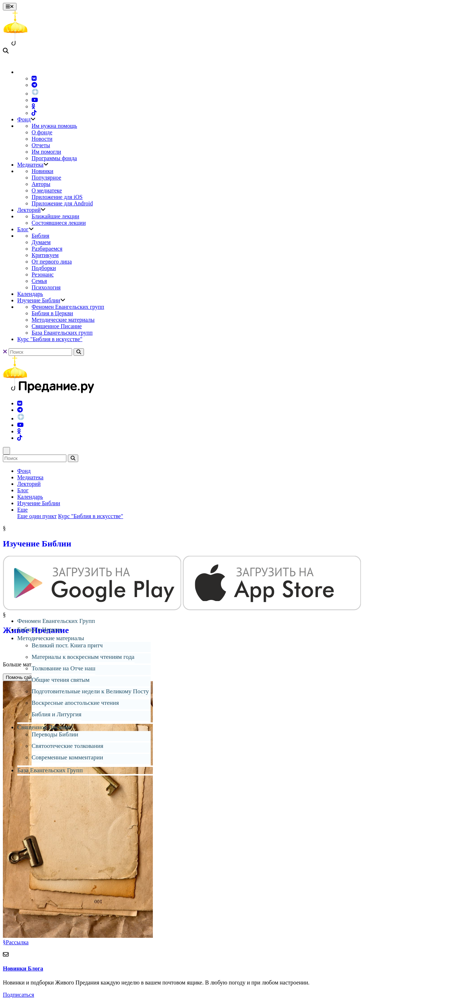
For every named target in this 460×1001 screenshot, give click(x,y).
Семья (39, 281)
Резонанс (43, 274)
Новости (42, 139)
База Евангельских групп (62, 333)
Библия (40, 236)
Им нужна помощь (54, 126)
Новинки (42, 171)
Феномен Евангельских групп (68, 307)
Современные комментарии (67, 757)
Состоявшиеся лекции (59, 223)
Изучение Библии (38, 300)
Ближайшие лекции (55, 216)
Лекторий (29, 210)
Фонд (23, 119)
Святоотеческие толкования (67, 745)
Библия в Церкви (52, 313)
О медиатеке (47, 190)
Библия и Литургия (56, 714)
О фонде (42, 132)
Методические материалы (63, 320)
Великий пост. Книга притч (67, 645)
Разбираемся (47, 249)
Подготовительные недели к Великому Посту (90, 691)
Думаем (41, 242)
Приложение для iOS (57, 197)
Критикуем (45, 255)
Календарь (30, 294)
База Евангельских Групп (50, 770)
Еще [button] (22, 510)
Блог (23, 229)
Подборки (44, 268)
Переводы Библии (55, 734)
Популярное (46, 177)
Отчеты (41, 145)
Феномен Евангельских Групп (56, 621)
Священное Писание (57, 326)
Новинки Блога (23, 968)
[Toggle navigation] (10, 6)
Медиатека (30, 165)
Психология (46, 287)
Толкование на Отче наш (63, 668)
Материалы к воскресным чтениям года (83, 656)
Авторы (41, 184)
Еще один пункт (37, 516)
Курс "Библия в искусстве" (50, 339)
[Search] (40, 352)
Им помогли (46, 152)
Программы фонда (54, 158)
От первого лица (52, 262)
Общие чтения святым (60, 679)
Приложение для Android (62, 203)
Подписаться (18, 995)
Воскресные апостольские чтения (75, 702)
